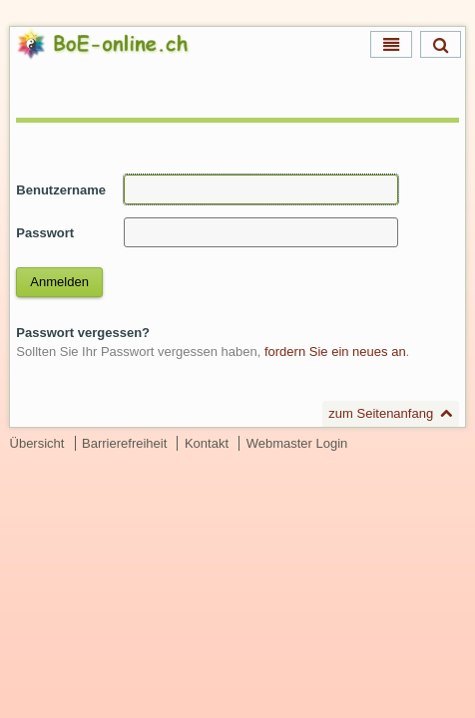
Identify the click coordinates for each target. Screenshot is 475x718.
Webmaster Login (297, 443)
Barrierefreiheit (124, 443)
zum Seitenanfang (380, 413)
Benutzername (61, 189)
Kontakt (207, 443)
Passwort (45, 232)
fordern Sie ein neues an (335, 351)
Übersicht (37, 443)
